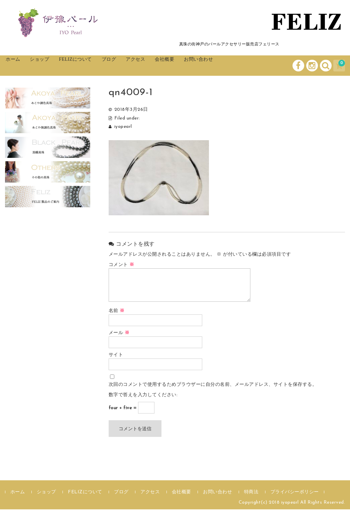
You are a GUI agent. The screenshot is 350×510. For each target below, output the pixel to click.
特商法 (251, 492)
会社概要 (208, 65)
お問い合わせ (250, 65)
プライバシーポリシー (294, 492)
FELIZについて (97, 65)
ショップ (53, 65)
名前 (117, 311)
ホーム (20, 65)
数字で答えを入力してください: (143, 395)
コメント (121, 265)
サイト (116, 355)
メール (119, 333)
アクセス (172, 65)
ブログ (138, 65)
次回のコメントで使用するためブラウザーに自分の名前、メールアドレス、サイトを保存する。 (213, 385)
